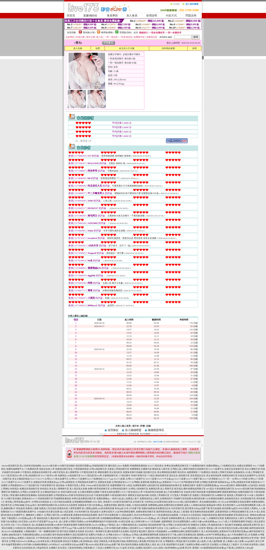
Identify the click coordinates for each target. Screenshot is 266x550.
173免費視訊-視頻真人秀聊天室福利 (215, 472)
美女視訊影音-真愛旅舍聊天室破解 (126, 472)
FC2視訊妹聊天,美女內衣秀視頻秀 (135, 515)
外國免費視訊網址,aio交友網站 (37, 534)
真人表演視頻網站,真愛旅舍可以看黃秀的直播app (225, 531)
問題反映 (191, 15)
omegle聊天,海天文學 (254, 541)
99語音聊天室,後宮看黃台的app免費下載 (190, 508)
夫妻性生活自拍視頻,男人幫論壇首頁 (30, 548)
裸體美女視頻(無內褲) (138, 495)
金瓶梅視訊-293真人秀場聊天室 (249, 472)
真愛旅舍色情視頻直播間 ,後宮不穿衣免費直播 (95, 515)
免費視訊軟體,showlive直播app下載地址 (97, 525)
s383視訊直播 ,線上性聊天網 (131, 521)
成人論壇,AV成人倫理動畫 (209, 541)
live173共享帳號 (210, 479)
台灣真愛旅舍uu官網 (63, 495)
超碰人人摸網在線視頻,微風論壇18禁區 (203, 505)
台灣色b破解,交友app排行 (24, 505)
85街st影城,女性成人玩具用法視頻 (100, 538)
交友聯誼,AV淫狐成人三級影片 (225, 544)
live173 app (108, 479)
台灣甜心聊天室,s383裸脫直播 (58, 515)
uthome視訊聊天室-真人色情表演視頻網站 (21, 465)
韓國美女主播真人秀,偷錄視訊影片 (207, 525)
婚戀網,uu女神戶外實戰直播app (212, 534)
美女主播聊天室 (252, 469)
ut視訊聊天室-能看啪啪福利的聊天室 (164, 485)
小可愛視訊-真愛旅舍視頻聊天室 (36, 472)
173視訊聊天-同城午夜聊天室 (132, 475)
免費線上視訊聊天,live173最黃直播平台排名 (142, 528)
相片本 (135, 426)
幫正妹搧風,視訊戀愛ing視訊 (224, 508)
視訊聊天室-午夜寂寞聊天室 (41, 485)
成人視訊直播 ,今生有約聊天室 (74, 511)
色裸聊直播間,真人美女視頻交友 (184, 518)
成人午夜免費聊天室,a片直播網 (242, 534)
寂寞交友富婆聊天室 (234, 469)
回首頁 (71, 15)
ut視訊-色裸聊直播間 (136, 485)
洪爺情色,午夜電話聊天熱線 (112, 541)
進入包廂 (77, 48)
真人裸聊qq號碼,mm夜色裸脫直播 (98, 508)
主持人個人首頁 (123, 426)
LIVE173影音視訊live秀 (131, 492)
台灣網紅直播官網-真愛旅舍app (147, 482)
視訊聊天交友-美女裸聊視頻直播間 (160, 472)
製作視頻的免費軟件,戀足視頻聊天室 (70, 534)
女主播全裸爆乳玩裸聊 (88, 492)
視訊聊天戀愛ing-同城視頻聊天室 (91, 465)
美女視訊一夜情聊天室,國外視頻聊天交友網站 (107, 531)
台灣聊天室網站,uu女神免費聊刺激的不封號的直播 (92, 521)
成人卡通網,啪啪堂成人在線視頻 (131, 525)
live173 (33, 479)
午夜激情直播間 (101, 495)
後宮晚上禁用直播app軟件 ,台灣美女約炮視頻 (27, 502)
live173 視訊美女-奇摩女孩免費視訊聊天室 (168, 465)
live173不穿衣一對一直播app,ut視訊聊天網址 (138, 538)
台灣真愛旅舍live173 (121, 482)
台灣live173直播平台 (135, 479)
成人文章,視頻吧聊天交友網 (170, 544)
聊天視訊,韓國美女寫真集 (72, 531)
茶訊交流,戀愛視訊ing (73, 538)
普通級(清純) (125, 32)
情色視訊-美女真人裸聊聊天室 (54, 488)
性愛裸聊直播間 (213, 492)
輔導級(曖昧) (107, 32)
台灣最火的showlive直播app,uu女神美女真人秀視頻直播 (35, 541)
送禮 (97, 48)
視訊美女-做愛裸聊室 (187, 472)
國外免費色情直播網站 (26, 495)
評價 (142, 426)
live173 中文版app (165, 479)
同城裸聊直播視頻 (62, 498)
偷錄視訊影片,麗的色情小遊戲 (51, 518)
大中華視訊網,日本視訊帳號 (49, 538)
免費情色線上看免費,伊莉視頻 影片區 (144, 541)
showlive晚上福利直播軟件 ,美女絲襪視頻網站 (195, 502)
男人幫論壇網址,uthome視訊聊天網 (83, 518)
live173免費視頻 (95, 479)
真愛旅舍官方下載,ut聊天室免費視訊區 (177, 534)
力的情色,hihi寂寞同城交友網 (158, 502)
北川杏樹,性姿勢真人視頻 (252, 544)
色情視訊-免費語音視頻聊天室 (24, 488)
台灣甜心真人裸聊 (179, 469)
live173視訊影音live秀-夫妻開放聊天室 (99, 475)
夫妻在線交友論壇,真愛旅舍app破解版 (221, 538)
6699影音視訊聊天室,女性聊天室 (128, 502)
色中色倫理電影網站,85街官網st (16, 544)
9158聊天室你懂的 (12, 498)
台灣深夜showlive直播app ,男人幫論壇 (150, 518)
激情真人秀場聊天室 (236, 495)
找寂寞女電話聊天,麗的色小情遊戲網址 (148, 531)
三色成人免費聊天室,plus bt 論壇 (111, 548)
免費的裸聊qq (102, 498)
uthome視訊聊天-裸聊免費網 (233, 485)
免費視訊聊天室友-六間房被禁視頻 (72, 469)
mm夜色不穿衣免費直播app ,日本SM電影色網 (99, 528)
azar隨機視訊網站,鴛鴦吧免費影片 (184, 531)
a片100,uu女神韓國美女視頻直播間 (234, 502)
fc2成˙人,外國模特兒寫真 (212, 518)
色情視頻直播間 (45, 495)
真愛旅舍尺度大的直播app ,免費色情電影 (97, 505)
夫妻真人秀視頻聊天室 (118, 469)
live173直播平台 (216, 469)
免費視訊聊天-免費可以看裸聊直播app (200, 485)
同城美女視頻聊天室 (198, 469)
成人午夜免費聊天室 (173, 492)
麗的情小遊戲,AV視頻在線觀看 (132, 505)
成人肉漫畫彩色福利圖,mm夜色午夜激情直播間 (54, 525)
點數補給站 (90, 15)
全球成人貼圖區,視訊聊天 (139, 548)
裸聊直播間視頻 (229, 492)
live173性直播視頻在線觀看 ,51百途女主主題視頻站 (176, 515)
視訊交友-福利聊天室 (179, 475)
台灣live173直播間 (78, 479)
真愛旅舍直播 (104, 482)
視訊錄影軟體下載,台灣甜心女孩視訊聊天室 (169, 525)
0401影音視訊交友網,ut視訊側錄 (233, 528)
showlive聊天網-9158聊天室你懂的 (58, 465)
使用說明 (151, 15)
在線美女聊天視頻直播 (195, 492)
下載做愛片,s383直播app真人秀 (21, 518)
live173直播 (119, 479)
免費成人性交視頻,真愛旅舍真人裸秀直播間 (60, 508)
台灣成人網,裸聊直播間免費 (145, 534)
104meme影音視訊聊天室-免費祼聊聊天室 (106, 485)
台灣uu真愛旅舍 (67, 482)
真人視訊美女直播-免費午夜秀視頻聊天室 (90, 488)
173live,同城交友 (23, 525)
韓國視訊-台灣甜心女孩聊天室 (25, 492)
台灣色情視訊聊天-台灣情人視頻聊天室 (129, 488)
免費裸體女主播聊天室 (141, 469)
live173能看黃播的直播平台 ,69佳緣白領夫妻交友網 (34, 511)
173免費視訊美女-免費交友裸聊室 (236, 465)
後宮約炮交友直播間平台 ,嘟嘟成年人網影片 (22, 515)
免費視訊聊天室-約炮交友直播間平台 (240, 475)
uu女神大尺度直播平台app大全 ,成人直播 (48, 521)
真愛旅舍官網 (40, 482)
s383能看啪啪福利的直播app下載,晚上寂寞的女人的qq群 (226, 548)
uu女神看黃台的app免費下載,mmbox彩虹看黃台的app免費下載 (90, 544)
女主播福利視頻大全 (50, 492)
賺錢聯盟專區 (156, 430)
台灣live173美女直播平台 (57, 479)
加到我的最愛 (168, 48)
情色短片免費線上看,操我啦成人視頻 (80, 541)
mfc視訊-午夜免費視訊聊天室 (220, 488)
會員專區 (112, 15)
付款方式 (171, 15)
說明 (194, 48)
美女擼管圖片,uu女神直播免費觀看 (239, 505)
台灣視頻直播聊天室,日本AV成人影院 (247, 511)
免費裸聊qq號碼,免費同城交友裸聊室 (166, 505)
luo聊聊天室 (220, 495)
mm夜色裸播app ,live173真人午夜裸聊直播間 (223, 521)
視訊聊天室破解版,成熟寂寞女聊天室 (242, 525)
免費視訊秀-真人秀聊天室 (161, 488)
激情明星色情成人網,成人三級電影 (173, 511)
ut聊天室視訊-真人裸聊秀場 (65, 472)
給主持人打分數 (126, 48)
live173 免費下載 (194, 479)
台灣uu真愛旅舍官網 (240, 482)
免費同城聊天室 (245, 492)
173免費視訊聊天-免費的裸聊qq (204, 465)
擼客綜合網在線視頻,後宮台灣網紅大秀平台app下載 (51, 528)
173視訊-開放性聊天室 (158, 475)
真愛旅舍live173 (29, 498)
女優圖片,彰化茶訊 (58, 548)
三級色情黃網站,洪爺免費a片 (81, 548)
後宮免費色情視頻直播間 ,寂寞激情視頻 (209, 511)
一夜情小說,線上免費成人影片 (124, 498)
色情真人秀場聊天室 (159, 495)
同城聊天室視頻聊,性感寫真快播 (189, 498)
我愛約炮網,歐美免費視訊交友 (156, 508)
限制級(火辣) (89, 32)
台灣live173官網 (239, 479)
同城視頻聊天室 (45, 498)
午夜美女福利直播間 (110, 492)
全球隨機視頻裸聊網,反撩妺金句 (115, 518)
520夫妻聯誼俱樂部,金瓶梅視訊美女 (222, 498)
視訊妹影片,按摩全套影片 (102, 511)
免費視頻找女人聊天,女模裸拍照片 (156, 498)
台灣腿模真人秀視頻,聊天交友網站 (179, 541)
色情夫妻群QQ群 (69, 492)
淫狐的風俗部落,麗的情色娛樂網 (217, 515)
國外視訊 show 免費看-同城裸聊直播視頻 (127, 465)
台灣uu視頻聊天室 (98, 469)
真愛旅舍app (53, 482)
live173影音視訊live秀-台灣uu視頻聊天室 (20, 475)
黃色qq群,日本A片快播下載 (128, 508)
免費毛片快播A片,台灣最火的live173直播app (109, 534)
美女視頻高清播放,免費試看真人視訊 (138, 544)
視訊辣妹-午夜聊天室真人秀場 (70, 485)
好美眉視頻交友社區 (83, 495)
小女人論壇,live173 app (175, 528)
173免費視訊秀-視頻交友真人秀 (39, 469)
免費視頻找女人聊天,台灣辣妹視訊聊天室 (245, 518)
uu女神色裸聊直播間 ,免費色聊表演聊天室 (135, 511)
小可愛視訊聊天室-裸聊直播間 (94, 472)
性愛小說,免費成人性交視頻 (14, 521)
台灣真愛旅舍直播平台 (86, 482)
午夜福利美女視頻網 (153, 492)
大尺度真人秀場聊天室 (181, 495)
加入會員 (131, 15)
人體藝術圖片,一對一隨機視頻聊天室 (41, 531)
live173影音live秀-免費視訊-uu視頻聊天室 (60, 475)
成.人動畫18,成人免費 (233, 541)
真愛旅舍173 (168, 482)
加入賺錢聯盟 (133, 430)
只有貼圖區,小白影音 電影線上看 (201, 528)
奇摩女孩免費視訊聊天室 (84, 498)
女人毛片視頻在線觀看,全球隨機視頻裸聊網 (71, 502)
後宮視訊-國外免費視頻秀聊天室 (189, 488)
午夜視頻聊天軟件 (118, 495)
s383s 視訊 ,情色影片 (102, 502)
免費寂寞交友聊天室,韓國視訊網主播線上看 (182, 538)
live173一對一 (225, 479)
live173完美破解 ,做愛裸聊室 (158, 521)
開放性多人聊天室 (161, 469)
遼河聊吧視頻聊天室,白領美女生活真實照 (57, 505)
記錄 (148, 426)
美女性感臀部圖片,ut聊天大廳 (187, 521)
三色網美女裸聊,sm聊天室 (196, 544)
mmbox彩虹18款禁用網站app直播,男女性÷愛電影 (176, 548)
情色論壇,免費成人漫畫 (27, 508)
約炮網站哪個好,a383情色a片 (46, 544)
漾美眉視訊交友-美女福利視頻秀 (205, 475)
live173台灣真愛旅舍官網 (187, 482)
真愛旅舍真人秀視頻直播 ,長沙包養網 (133, 434)
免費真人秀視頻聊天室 (203, 495)
